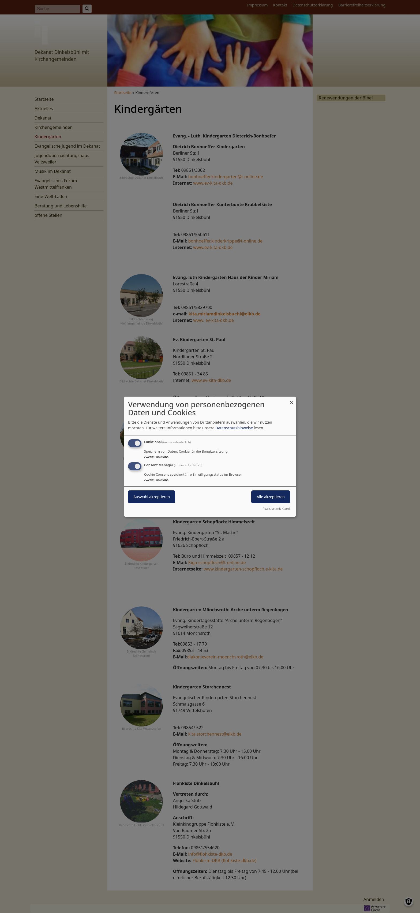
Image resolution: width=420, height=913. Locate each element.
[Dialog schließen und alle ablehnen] (292, 399)
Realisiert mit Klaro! (276, 508)
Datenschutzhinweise (234, 427)
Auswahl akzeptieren (151, 496)
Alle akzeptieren (271, 496)
